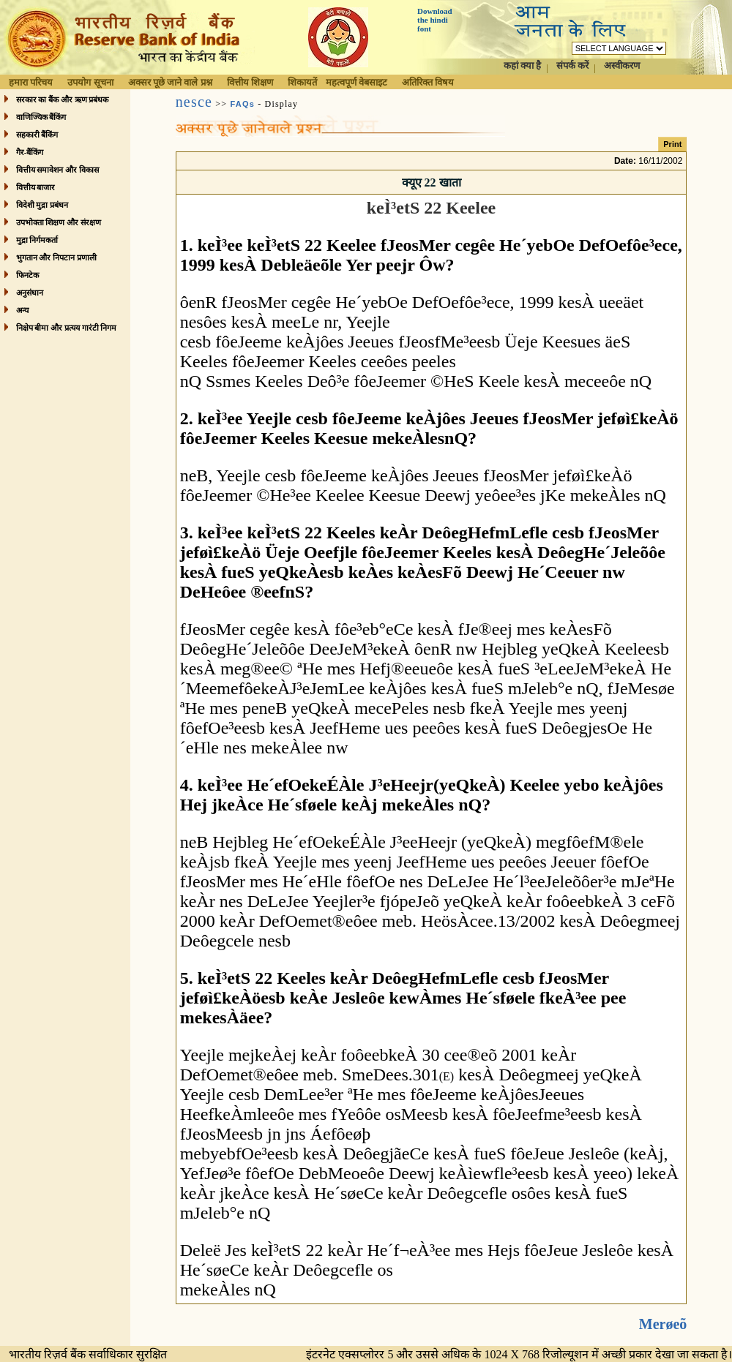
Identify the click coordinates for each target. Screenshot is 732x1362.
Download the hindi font (434, 20)
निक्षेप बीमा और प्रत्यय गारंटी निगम (66, 327)
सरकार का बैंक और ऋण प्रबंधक (62, 99)
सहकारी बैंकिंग (37, 134)
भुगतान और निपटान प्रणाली (56, 257)
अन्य (22, 310)
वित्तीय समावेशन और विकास (57, 169)
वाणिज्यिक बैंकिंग (41, 117)
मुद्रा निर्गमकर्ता (37, 240)
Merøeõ (663, 1312)
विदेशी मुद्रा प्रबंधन (42, 204)
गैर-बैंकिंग (30, 152)
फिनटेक (27, 275)
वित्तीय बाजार (36, 187)
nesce (194, 102)
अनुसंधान (29, 292)
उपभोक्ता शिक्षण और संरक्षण (58, 222)
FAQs (242, 103)
